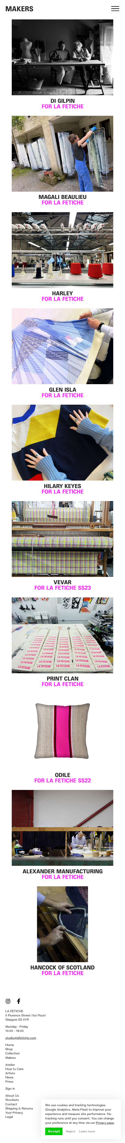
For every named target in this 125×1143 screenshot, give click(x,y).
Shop (9, 1049)
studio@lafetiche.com (20, 1038)
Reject (70, 1131)
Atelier (10, 1065)
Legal (9, 1117)
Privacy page (105, 1123)
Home (9, 1045)
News (9, 1077)
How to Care (14, 1069)
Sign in (10, 1088)
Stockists (12, 1100)
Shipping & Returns (19, 1108)
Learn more (87, 1131)
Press (9, 1081)
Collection (12, 1053)
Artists (10, 1073)
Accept (54, 1131)
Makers (10, 1057)
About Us (12, 1095)
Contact (11, 1104)
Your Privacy (14, 1112)
